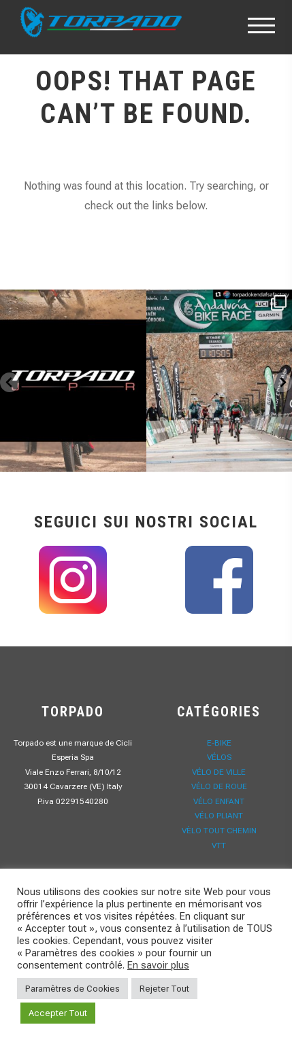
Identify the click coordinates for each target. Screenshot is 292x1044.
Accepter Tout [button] (58, 1013)
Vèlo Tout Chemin (219, 830)
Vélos (219, 757)
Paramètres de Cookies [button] (72, 989)
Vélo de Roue (219, 786)
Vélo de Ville (219, 772)
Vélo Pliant (219, 815)
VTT (219, 845)
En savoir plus (158, 965)
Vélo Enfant (218, 801)
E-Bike (219, 743)
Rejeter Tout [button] (164, 989)
